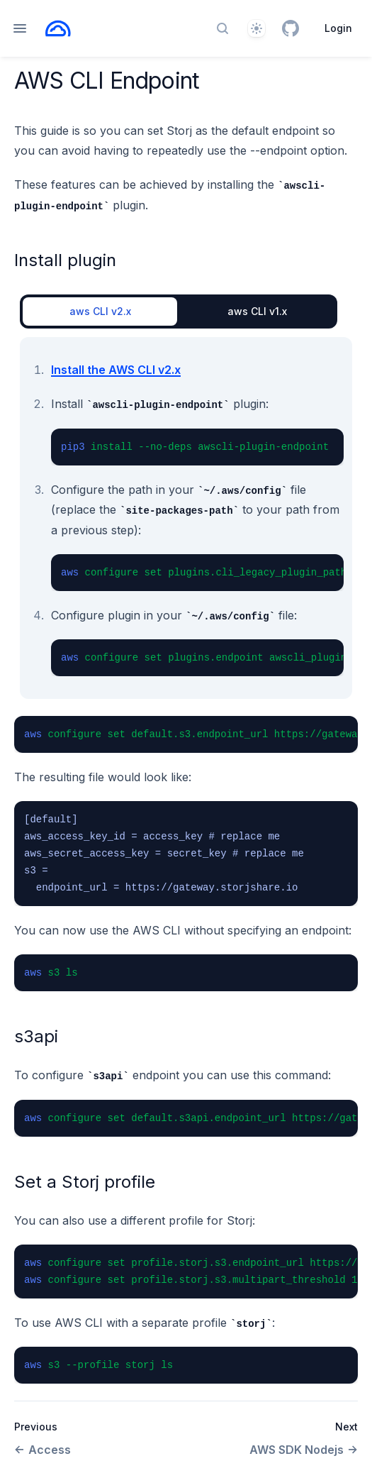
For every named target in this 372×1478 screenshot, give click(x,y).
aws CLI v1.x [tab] (257, 311)
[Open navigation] (19, 28)
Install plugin (65, 260)
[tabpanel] (186, 518)
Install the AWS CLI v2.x (116, 370)
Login (338, 28)
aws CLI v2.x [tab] (100, 311)
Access (42, 1450)
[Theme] (256, 28)
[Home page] (58, 28)
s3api (36, 1036)
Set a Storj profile (84, 1181)
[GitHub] (290, 28)
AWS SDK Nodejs (303, 1450)
